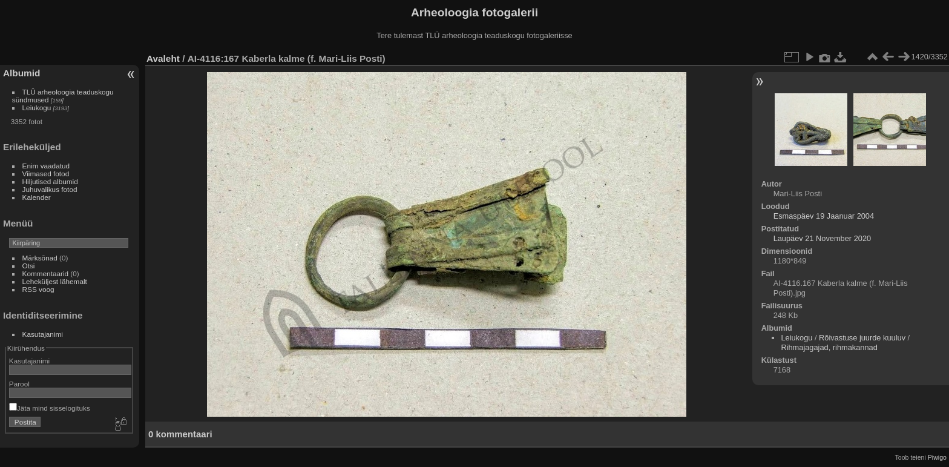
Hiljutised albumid (50, 181)
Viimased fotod (46, 173)
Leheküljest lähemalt (54, 281)
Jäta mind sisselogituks (49, 408)
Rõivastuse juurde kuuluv (862, 337)
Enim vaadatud (46, 166)
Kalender (36, 197)
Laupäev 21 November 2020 (822, 238)
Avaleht (163, 58)
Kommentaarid (45, 273)
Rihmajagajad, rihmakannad (829, 347)
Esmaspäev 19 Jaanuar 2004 (823, 215)
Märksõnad (39, 258)
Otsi (28, 266)
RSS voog (38, 289)
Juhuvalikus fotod (49, 189)
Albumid (21, 73)
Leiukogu (36, 107)
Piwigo (937, 457)
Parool (19, 384)
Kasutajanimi (42, 334)
